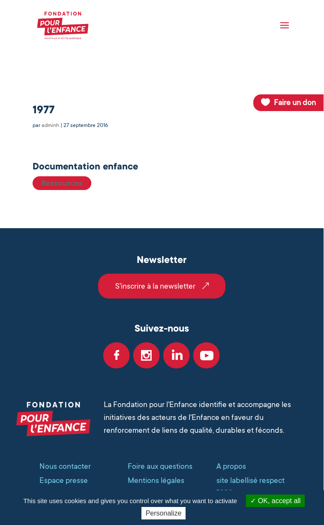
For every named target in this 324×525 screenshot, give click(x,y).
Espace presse (63, 480)
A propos (231, 466)
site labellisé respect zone (250, 485)
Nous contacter (65, 466)
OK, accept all (275, 500)
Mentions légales (156, 480)
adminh (50, 125)
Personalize (164, 513)
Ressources (62, 183)
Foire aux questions (160, 466)
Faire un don (295, 102)
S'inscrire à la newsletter (155, 286)
